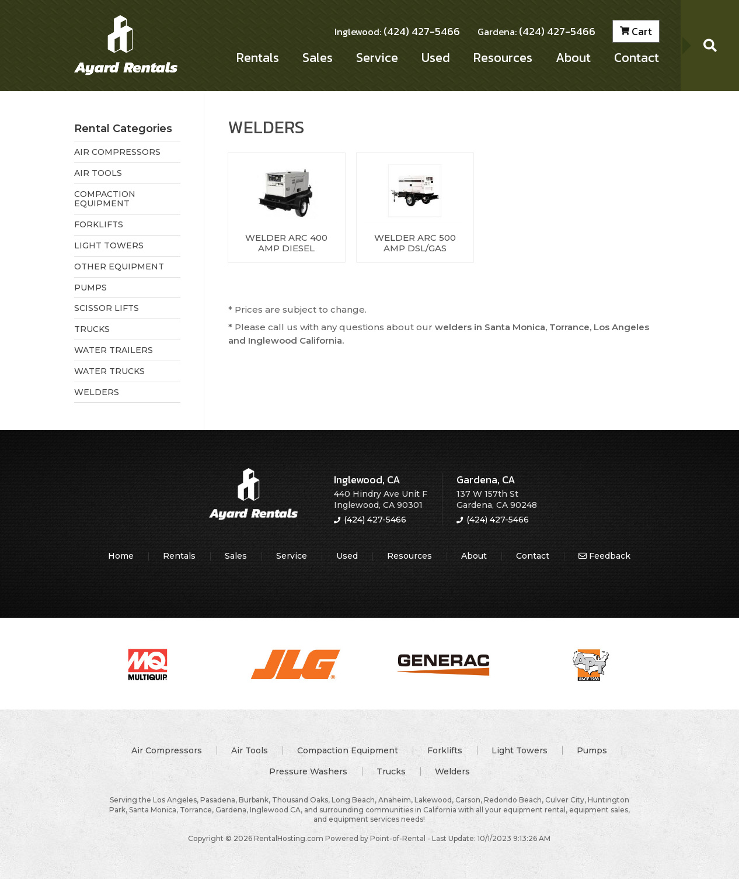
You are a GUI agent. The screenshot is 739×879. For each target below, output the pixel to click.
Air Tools (249, 750)
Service (376, 59)
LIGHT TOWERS (109, 245)
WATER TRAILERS (113, 350)
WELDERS (96, 392)
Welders (452, 771)
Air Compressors (166, 750)
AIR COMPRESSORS (117, 152)
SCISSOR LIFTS (106, 308)
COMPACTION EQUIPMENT (104, 199)
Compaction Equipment (347, 750)
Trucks (391, 771)
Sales (317, 59)
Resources (502, 59)
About (573, 59)
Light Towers (519, 750)
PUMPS (90, 287)
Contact (636, 59)
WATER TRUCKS (109, 371)
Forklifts (444, 750)
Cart (636, 33)
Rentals (257, 59)
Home (121, 556)
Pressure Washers (308, 771)
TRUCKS (92, 329)
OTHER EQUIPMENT (119, 266)
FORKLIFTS (98, 224)
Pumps (592, 750)
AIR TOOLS (98, 173)
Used (435, 59)
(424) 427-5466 (397, 33)
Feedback (604, 556)
